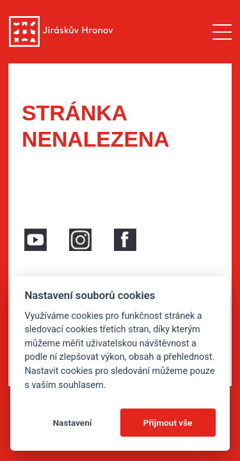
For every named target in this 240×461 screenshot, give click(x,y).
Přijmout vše (168, 422)
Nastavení (72, 422)
